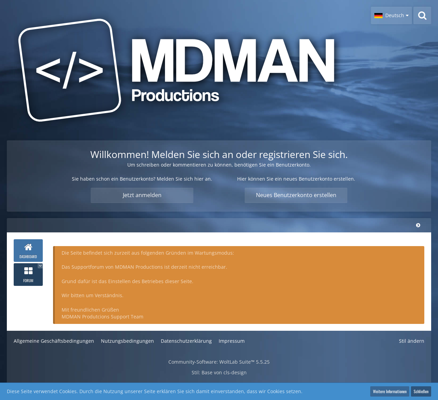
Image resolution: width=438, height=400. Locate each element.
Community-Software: (219, 362)
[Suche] (422, 15)
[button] (391, 15)
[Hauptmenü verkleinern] (418, 225)
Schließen (421, 391)
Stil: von (219, 372)
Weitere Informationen (390, 391)
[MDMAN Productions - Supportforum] (185, 70)
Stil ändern (411, 341)
